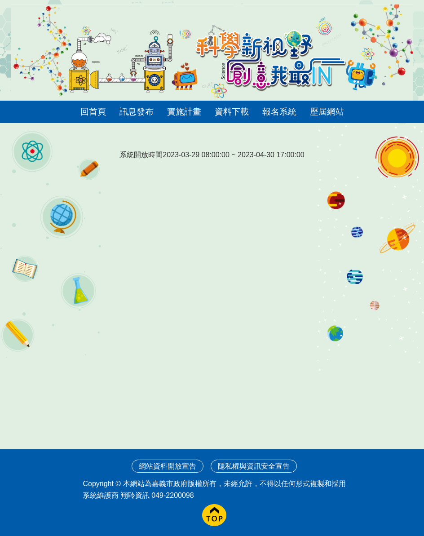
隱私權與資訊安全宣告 (254, 466)
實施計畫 (184, 111)
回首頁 (93, 111)
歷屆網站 (327, 111)
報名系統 (279, 111)
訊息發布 (136, 111)
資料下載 (232, 111)
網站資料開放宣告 (167, 466)
